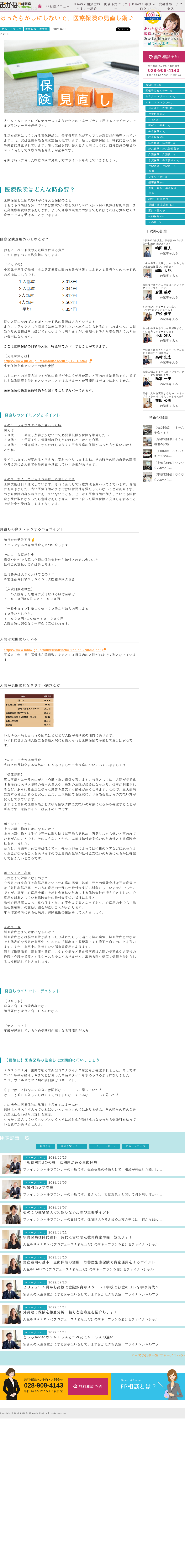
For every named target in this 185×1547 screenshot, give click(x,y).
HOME (7, 14)
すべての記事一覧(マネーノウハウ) (158, 1372)
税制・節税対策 (161, 222)
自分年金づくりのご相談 (77, 1490)
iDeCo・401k (159, 142)
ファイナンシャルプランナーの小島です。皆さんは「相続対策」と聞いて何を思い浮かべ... (92, 1211)
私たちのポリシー (130, 1497)
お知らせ (153, 102)
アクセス (124, 1485)
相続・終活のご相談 (75, 1484)
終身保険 (156, 154)
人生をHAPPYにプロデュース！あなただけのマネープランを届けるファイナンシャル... (90, 1286)
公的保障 (156, 233)
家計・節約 (157, 227)
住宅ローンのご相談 (75, 1467)
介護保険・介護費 (161, 171)
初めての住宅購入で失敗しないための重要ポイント (66, 1229)
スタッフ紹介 (8, 1455)
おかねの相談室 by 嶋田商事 (15, 5)
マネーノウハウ (52, 14)
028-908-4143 (163, 88)
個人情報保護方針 (130, 1515)
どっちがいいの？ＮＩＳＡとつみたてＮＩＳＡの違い (68, 1354)
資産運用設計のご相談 (76, 1449)
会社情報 (126, 1472)
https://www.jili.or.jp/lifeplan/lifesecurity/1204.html (45, 378)
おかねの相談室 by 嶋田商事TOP (15, 1433)
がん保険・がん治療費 (164, 166)
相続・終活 (158, 216)
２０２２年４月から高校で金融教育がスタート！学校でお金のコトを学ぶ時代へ (91, 1304)
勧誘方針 (124, 1521)
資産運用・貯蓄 (161, 125)
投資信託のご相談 (73, 1461)
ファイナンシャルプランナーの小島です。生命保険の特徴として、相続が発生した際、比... (92, 1186)
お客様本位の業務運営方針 (136, 1503)
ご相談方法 (7, 1449)
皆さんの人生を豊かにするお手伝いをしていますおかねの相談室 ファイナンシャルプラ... (92, 1311)
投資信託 (156, 131)
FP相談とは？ (139, 1404)
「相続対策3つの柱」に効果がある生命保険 (60, 1179)
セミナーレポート (160, 113)
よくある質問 (127, 1509)
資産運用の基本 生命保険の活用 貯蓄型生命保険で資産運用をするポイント (89, 1279)
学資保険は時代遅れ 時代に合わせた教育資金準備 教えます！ (78, 1254)
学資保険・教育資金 (163, 177)
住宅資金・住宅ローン (162, 185)
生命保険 (156, 148)
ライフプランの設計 (75, 1473)
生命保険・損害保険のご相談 (80, 1455)
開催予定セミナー (158, 108)
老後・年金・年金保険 (162, 208)
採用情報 (124, 1491)
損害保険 (156, 199)
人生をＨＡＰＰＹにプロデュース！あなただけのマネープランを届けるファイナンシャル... (92, 1261)
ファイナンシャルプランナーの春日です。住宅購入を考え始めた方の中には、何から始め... (92, 1236)
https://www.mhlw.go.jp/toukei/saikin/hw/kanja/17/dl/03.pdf (52, 667)
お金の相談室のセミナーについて (21, 1461)
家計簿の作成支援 (73, 1478)
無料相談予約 (166, 74)
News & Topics (27, 14)
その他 (154, 239)
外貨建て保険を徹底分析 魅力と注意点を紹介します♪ (70, 1329)
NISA (154, 137)
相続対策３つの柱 (38, 1204)
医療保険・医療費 (36, 46)
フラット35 (157, 194)
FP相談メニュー (75, 1442)
